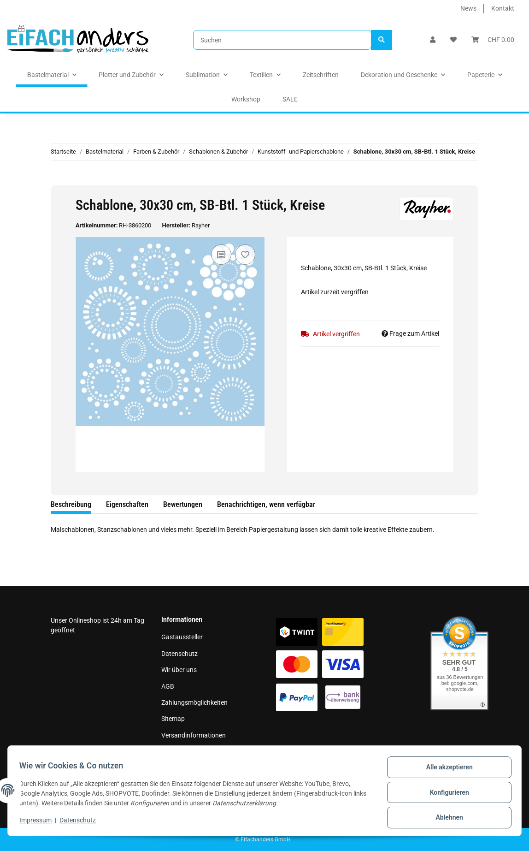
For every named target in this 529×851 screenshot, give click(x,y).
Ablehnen (445, 818)
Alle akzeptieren (446, 770)
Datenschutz (179, 653)
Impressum (177, 751)
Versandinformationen (193, 735)
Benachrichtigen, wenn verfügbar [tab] (266, 504)
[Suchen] (282, 40)
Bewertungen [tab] (182, 504)
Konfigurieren (445, 794)
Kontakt (502, 8)
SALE (290, 99)
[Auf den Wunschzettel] (245, 254)
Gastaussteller (182, 637)
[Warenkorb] (493, 40)
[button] (433, 40)
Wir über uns (179, 669)
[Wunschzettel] (453, 40)
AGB (167, 686)
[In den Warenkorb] (58, 180)
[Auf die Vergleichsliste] (221, 254)
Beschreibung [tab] (71, 504)
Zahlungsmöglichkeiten (194, 702)
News (468, 8)
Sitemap (173, 718)
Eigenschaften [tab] (127, 504)
